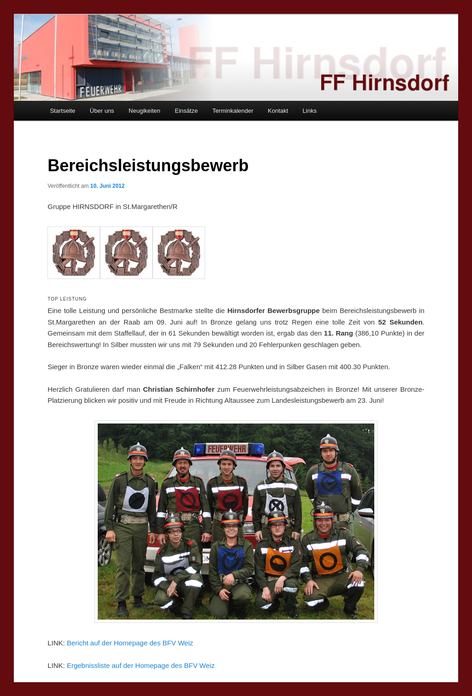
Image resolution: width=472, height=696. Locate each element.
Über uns (102, 110)
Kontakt (278, 110)
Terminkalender (233, 110)
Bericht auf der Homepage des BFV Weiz (130, 643)
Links (310, 110)
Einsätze (186, 110)
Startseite (62, 110)
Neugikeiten (144, 110)
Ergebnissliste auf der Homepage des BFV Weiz (141, 665)
